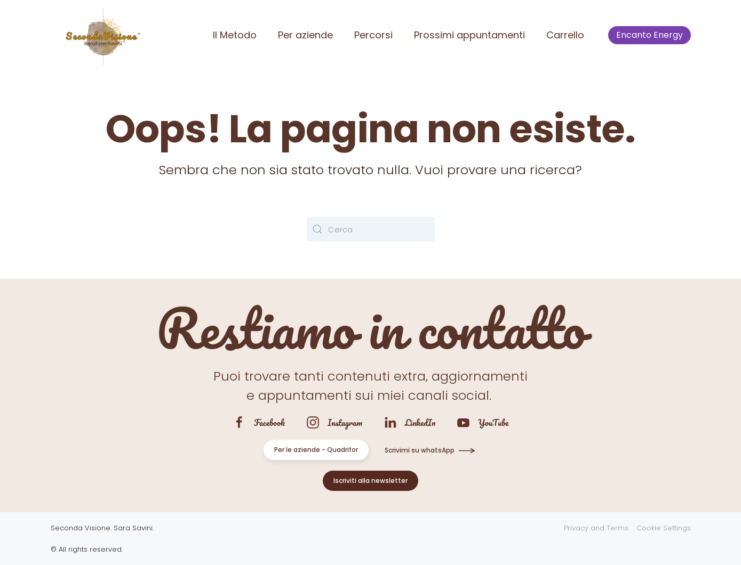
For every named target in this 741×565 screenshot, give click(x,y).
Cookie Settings (663, 528)
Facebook (269, 422)
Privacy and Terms (596, 528)
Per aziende (305, 35)
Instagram (345, 422)
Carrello (565, 35)
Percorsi (373, 35)
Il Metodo (235, 35)
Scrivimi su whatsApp (420, 450)
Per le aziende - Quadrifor (316, 449)
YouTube (493, 422)
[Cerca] (371, 229)
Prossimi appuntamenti (469, 35)
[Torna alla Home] (101, 35)
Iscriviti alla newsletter (370, 480)
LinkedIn (420, 422)
